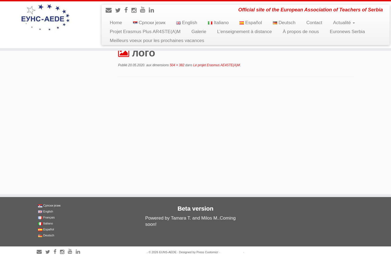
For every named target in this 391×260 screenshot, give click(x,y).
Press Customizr (207, 252)
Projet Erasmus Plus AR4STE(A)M (145, 31)
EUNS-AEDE (167, 252)
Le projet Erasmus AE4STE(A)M (216, 65)
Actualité (344, 22)
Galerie (198, 31)
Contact (314, 22)
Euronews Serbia (347, 31)
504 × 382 (176, 65)
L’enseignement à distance (244, 31)
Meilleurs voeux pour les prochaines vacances (157, 40)
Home (116, 22)
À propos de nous (301, 31)
